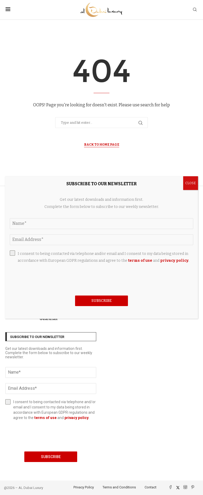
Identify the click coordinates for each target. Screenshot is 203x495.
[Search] (194, 10)
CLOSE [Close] (190, 183)
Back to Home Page (101, 144)
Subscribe (51, 457)
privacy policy (76, 418)
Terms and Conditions (119, 487)
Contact (150, 487)
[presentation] (50, 436)
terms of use (45, 418)
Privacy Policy (83, 487)
